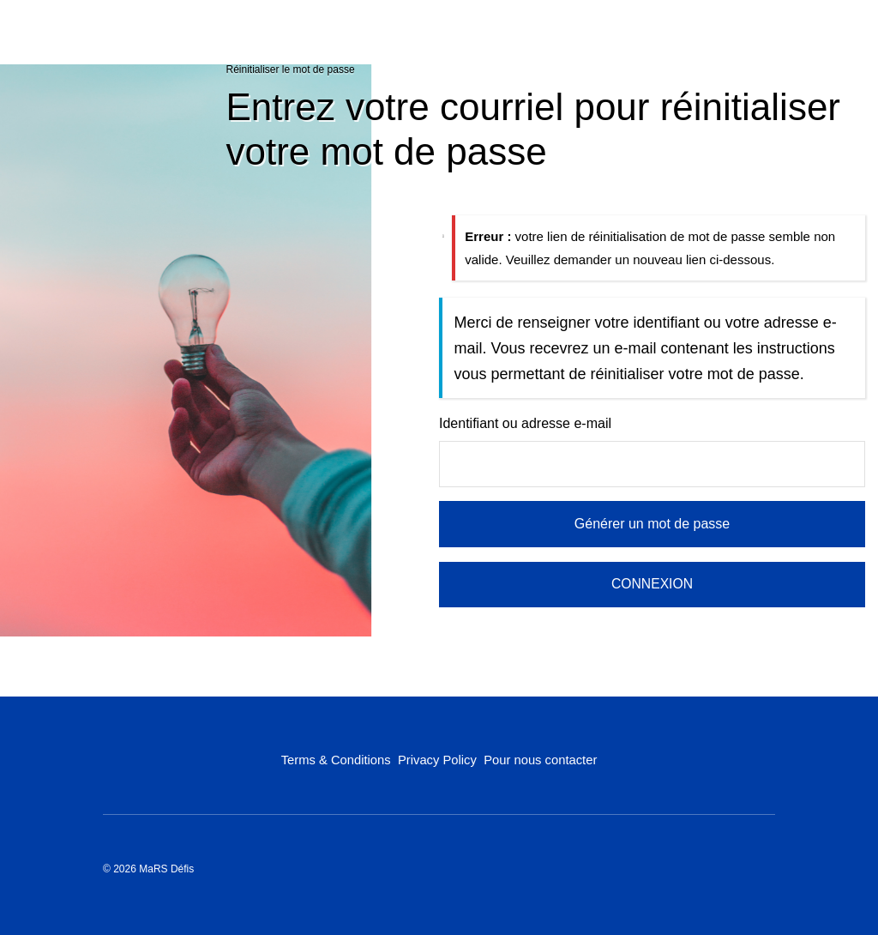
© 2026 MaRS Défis (148, 869)
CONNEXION (652, 583)
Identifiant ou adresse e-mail (525, 423)
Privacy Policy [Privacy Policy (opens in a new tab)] (437, 759)
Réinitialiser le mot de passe (290, 69)
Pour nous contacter (540, 759)
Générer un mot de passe (652, 523)
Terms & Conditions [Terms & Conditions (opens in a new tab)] (336, 759)
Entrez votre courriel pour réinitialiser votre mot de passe (533, 129)
